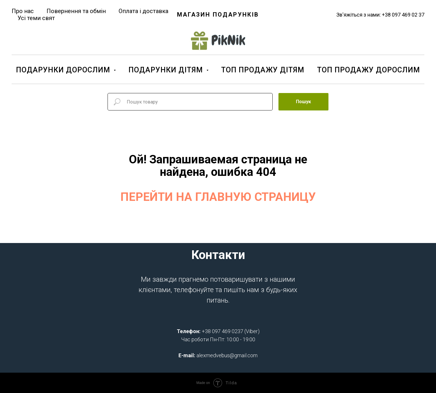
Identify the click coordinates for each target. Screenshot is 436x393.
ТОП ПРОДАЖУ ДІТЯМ (262, 70)
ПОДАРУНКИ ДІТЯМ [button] (166, 70)
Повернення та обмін (76, 11)
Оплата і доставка (143, 11)
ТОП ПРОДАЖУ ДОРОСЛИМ (368, 70)
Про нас (23, 11)
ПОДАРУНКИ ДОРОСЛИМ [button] (64, 70)
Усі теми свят (36, 18)
